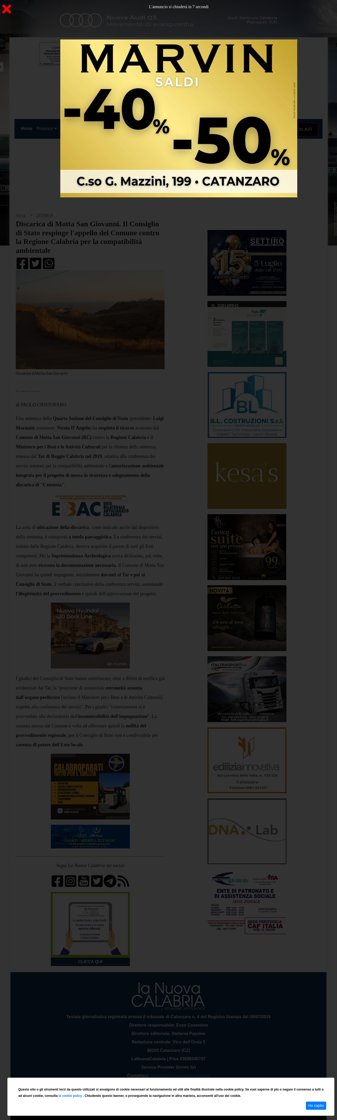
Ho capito (316, 1105)
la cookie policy (70, 1096)
